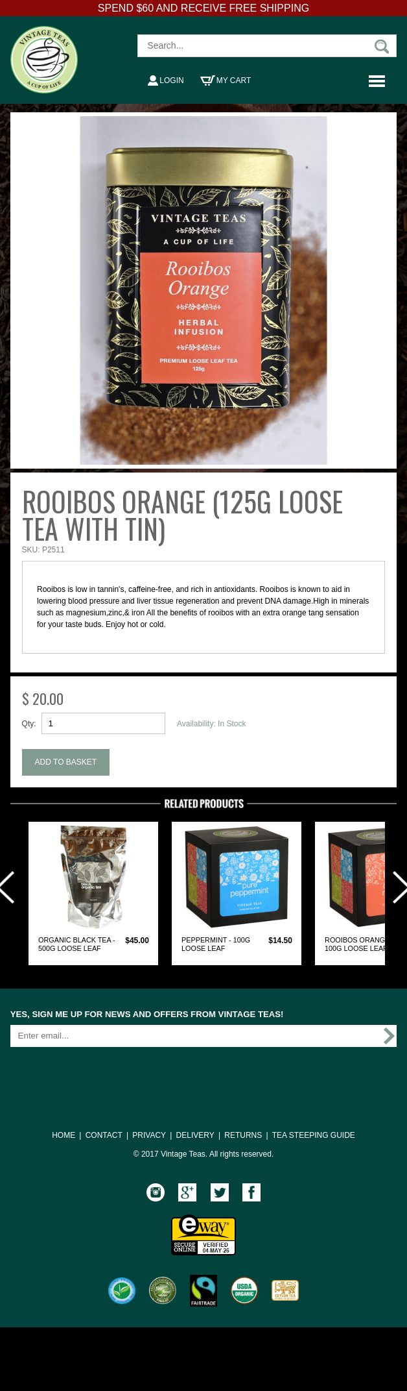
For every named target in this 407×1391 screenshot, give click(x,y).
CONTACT (104, 1135)
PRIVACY (149, 1135)
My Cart (225, 80)
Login (165, 80)
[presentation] (108, 1073)
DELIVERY (195, 1135)
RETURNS (243, 1135)
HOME (63, 1135)
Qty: (29, 723)
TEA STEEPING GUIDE (313, 1135)
